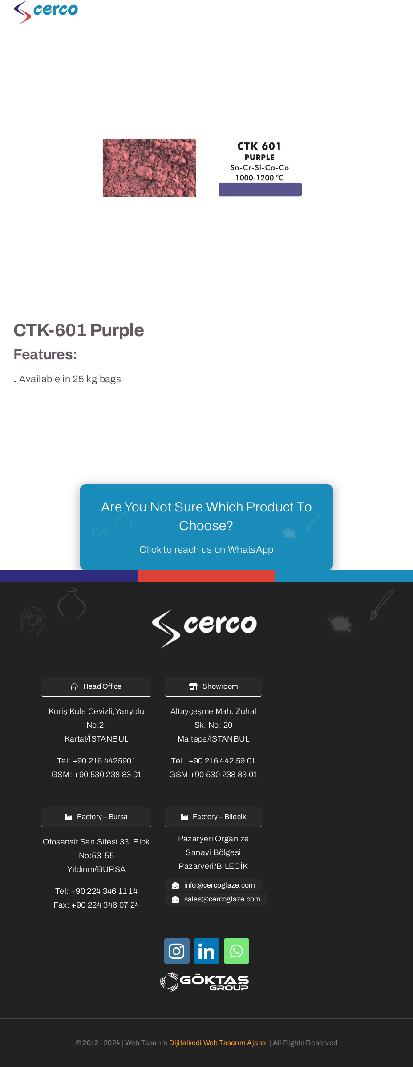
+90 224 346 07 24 (105, 905)
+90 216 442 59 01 (222, 760)
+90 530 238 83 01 (108, 774)
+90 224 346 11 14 (104, 891)
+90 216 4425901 (104, 760)
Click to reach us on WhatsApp (206, 549)
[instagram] (177, 951)
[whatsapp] (236, 951)
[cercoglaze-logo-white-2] (206, 610)
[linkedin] (206, 951)
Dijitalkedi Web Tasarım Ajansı (218, 1043)
